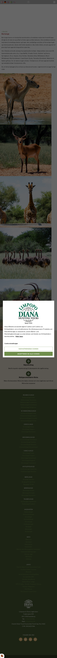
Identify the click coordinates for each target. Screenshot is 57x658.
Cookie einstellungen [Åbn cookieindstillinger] (11, 343)
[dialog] (28, 329)
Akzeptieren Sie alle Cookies (28, 354)
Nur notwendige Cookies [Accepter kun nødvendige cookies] (28, 349)
